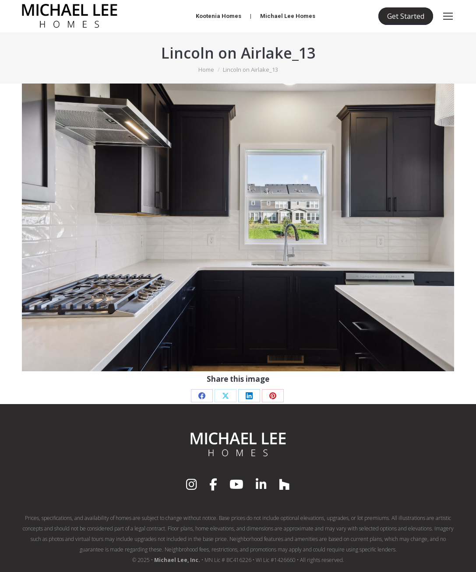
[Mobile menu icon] (448, 16)
